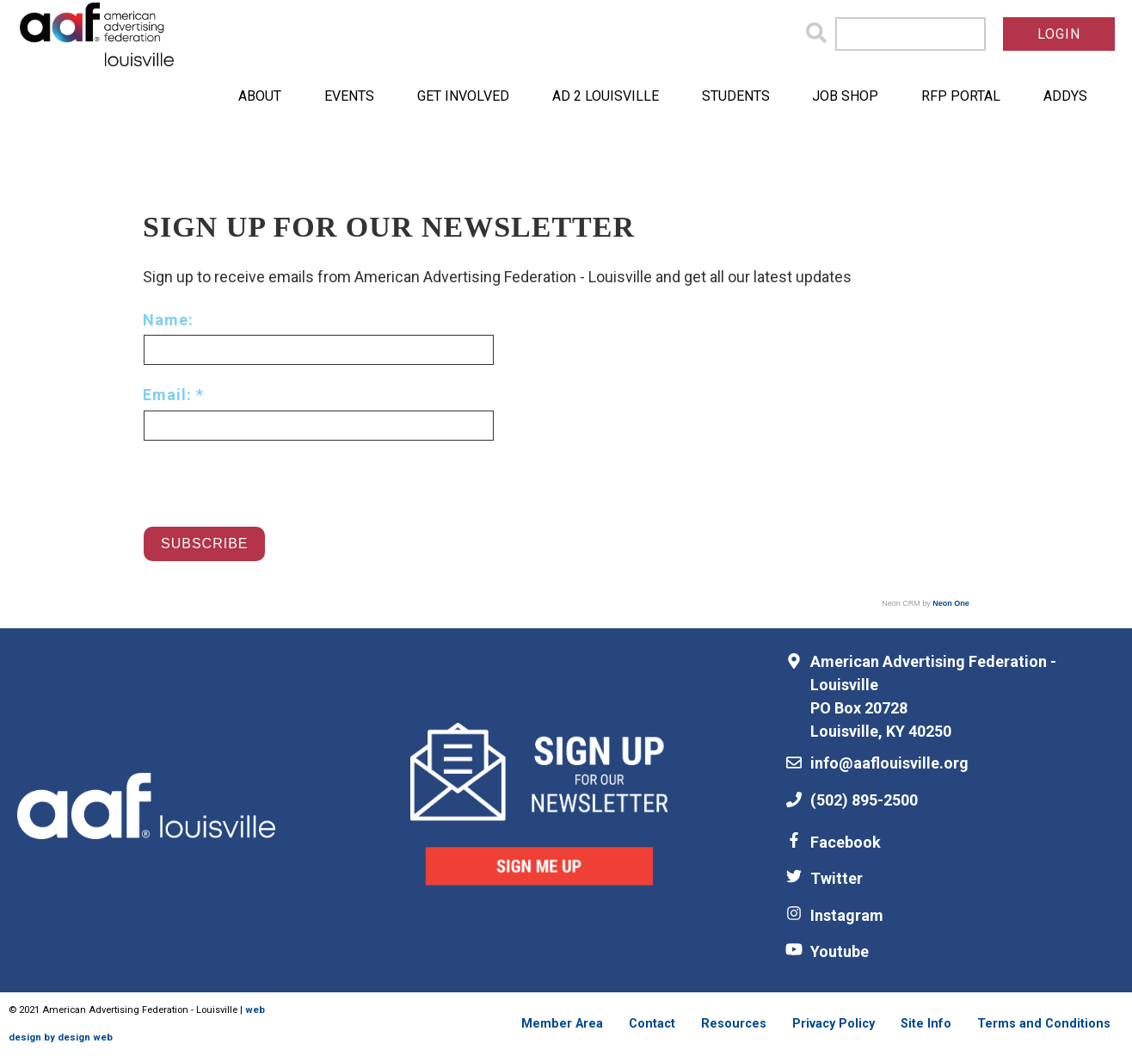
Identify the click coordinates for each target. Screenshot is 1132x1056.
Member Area (562, 1023)
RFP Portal (960, 96)
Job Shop (845, 96)
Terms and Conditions (1043, 1023)
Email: (169, 395)
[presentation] (273, 475)
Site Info (926, 1023)
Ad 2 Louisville (605, 96)
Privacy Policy (833, 1023)
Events (349, 96)
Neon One (950, 603)
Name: (168, 320)
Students (736, 96)
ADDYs (1065, 96)
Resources (733, 1023)
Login (1058, 34)
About (259, 96)
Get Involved (463, 96)
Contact (652, 1023)
